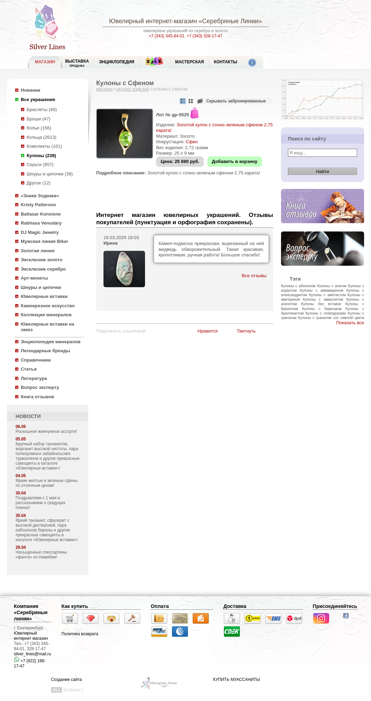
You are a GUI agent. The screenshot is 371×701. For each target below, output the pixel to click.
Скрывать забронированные (236, 101)
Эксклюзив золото (41, 259)
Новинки (30, 90)
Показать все (350, 322)
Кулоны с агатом (331, 286)
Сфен (192, 141)
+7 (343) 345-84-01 (166, 36)
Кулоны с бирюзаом (322, 309)
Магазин (104, 89)
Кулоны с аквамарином (321, 290)
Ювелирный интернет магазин (31, 636)
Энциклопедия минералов (51, 341)
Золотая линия (37, 250)
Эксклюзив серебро (43, 269)
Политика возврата (80, 633)
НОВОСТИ (28, 416)
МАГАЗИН (45, 62)
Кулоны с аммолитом (323, 299)
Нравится (208, 331)
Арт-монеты (34, 278)
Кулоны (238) (41, 155)
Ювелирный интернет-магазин (153, 21)
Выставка (77, 63)
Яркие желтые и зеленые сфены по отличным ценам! (47, 483)
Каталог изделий (132, 89)
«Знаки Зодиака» (40, 195)
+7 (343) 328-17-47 (204, 36)
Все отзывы (254, 275)
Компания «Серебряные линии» (31, 612)
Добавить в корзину (234, 161)
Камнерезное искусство (48, 305)
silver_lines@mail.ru (32, 654)
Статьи (29, 369)
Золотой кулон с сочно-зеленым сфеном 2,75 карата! (203, 172)
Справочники (36, 360)
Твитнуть (246, 331)
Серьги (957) (40, 164)
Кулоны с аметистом (327, 295)
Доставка (235, 606)
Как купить (75, 606)
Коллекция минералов (46, 314)
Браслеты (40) (42, 109)
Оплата (160, 606)
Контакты (225, 62)
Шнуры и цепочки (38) (50, 173)
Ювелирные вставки (44, 296)
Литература (34, 378)
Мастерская (189, 62)
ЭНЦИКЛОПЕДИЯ (116, 62)
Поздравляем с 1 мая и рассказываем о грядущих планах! (40, 502)
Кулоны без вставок (321, 304)
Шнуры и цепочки (41, 287)
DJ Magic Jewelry (40, 232)
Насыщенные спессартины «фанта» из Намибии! (41, 554)
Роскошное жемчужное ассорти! (46, 431)
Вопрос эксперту (40, 387)
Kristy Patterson (38, 204)
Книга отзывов (37, 396)
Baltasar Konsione (41, 214)
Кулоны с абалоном (298, 286)
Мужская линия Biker (44, 241)
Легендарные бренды (45, 350)
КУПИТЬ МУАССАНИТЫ (236, 679)
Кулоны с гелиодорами (326, 313)
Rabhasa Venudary (41, 223)
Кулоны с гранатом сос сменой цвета (331, 318)
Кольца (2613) (41, 137)
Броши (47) (38, 118)
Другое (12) (39, 182)
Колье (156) (39, 127)
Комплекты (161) (44, 146)
